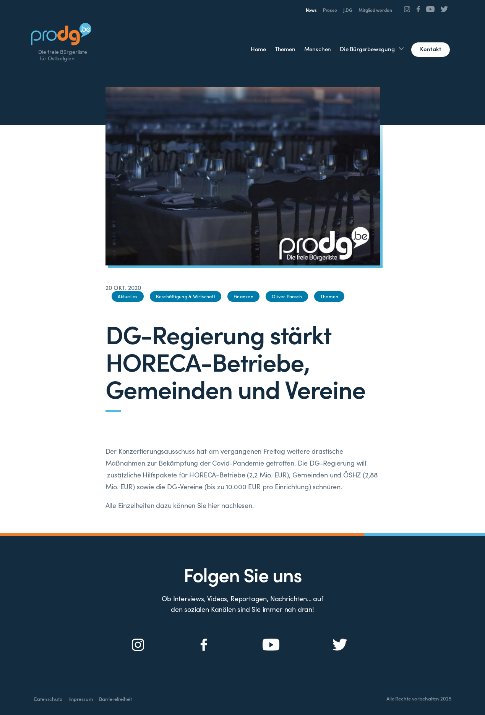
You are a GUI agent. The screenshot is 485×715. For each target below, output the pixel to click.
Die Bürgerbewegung (367, 49)
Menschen (317, 49)
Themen (285, 49)
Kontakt (430, 49)
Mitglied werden (375, 9)
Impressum (80, 698)
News (311, 9)
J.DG (347, 9)
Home (258, 49)
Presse (330, 9)
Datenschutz (48, 698)
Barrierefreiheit (115, 698)
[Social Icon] (407, 9)
